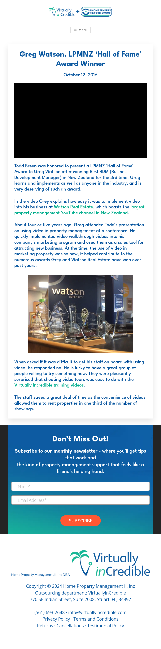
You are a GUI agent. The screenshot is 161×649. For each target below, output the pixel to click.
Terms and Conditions (95, 619)
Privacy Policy (56, 619)
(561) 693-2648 (49, 612)
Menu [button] (83, 29)
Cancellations (70, 626)
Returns (45, 626)
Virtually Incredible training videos (49, 385)
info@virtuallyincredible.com (97, 612)
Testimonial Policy (105, 626)
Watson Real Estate (73, 207)
